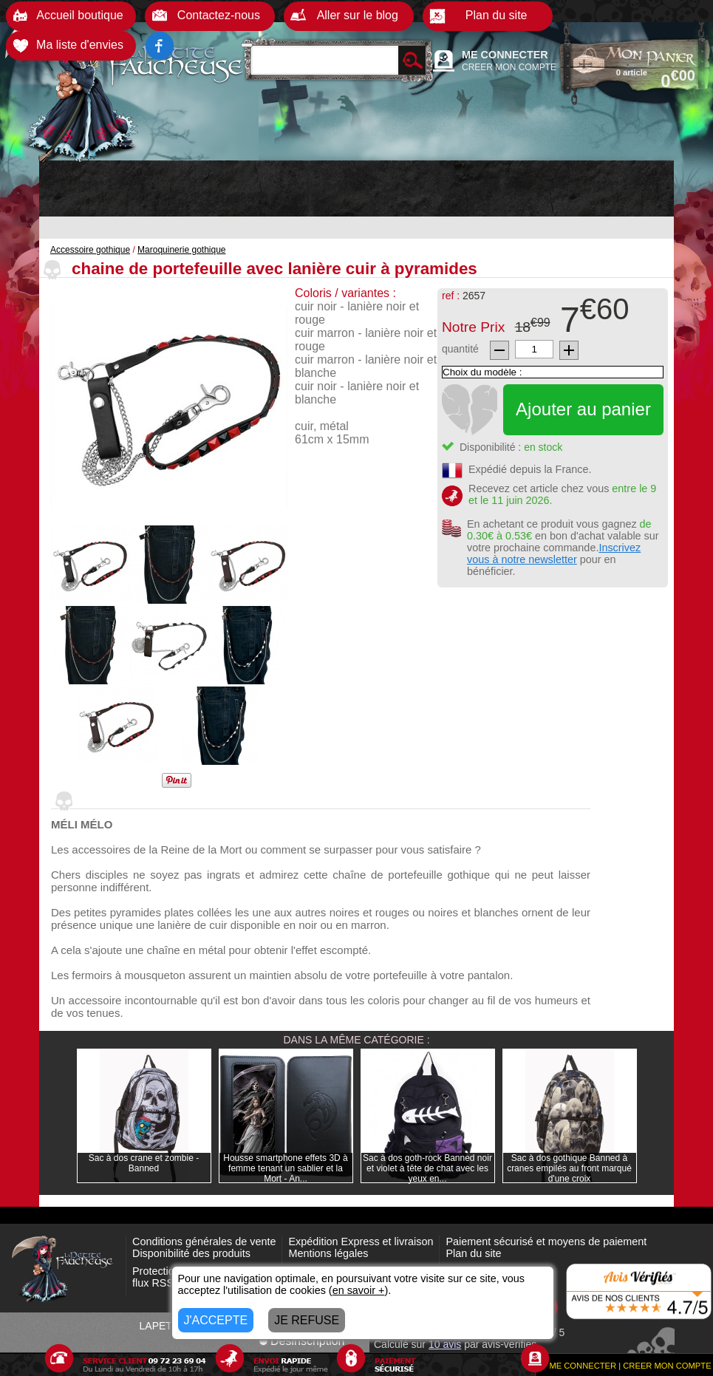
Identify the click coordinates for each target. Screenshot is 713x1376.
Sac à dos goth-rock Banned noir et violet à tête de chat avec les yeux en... (427, 1168)
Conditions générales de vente (204, 1241)
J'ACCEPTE (216, 1320)
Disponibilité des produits (191, 1253)
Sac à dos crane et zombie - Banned (144, 1163)
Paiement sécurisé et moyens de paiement (546, 1241)
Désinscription (301, 1341)
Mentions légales (328, 1253)
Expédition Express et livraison (360, 1241)
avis (445, 1344)
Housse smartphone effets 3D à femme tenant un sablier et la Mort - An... (285, 1168)
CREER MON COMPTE (509, 67)
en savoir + (358, 1290)
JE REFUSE (306, 1320)
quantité (460, 349)
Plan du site (473, 1253)
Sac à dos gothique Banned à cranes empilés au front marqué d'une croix (569, 1168)
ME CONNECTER (505, 55)
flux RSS (153, 1283)
